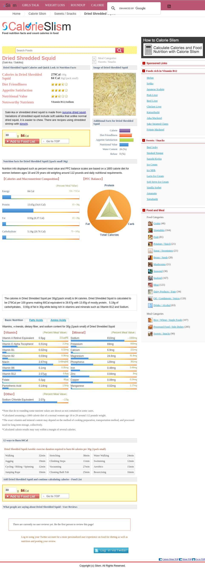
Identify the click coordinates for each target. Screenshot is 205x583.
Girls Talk (30, 5)
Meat (153, 284)
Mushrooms (157, 264)
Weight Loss (55, 5)
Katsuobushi (153, 112)
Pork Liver (152, 95)
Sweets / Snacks (159, 333)
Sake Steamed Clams (157, 123)
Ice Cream (152, 164)
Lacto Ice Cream (155, 176)
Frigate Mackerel (155, 129)
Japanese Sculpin (155, 89)
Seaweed (155, 271)
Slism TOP (187, 559)
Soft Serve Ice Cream (158, 181)
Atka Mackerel (154, 118)
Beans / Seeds (158, 257)
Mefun (150, 77)
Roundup (78, 5)
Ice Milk (151, 170)
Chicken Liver (154, 106)
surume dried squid (74, 112)
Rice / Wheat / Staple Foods (165, 319)
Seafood (155, 277)
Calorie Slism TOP (170, 559)
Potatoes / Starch (159, 243)
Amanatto (152, 193)
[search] (133, 8)
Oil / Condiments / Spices (164, 298)
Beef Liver (152, 100)
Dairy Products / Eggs (162, 291)
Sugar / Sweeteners (160, 250)
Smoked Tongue (155, 153)
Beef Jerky (152, 147)
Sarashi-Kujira (154, 158)
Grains (154, 223)
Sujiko (150, 83)
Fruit (153, 237)
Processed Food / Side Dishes (166, 326)
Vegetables (156, 230)
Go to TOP (200, 559)
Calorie (97, 5)
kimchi (24, 123)
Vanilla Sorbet (154, 187)
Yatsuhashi (152, 199)
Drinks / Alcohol (159, 305)
